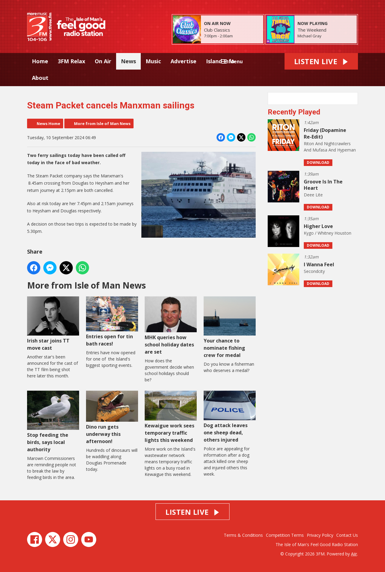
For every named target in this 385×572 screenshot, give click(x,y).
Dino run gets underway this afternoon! (112, 418)
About (40, 77)
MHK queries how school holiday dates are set (171, 325)
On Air (103, 61)
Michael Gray (309, 36)
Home (40, 61)
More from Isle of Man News (102, 123)
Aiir (354, 554)
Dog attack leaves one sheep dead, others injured (230, 417)
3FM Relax (71, 61)
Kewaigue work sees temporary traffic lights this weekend (171, 417)
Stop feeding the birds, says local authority (53, 422)
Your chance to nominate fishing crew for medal (230, 327)
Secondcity (314, 271)
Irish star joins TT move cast (53, 323)
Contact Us (347, 535)
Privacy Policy (320, 535)
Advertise (183, 61)
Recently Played (294, 112)
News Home (48, 123)
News (128, 61)
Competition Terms (285, 535)
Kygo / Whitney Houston (327, 233)
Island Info (220, 61)
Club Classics (217, 30)
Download (318, 162)
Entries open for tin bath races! (112, 321)
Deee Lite (313, 195)
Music (153, 61)
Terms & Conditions (243, 535)
